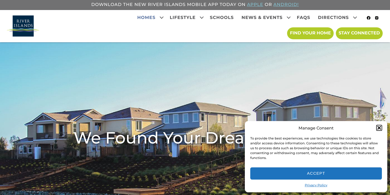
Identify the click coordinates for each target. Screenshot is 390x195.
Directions (333, 17)
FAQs (303, 17)
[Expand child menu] (162, 17)
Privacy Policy (316, 185)
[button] (379, 128)
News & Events (262, 17)
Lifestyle (183, 17)
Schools (222, 17)
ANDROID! (286, 4)
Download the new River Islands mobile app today (163, 4)
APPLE (255, 4)
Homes (146, 17)
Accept (316, 173)
